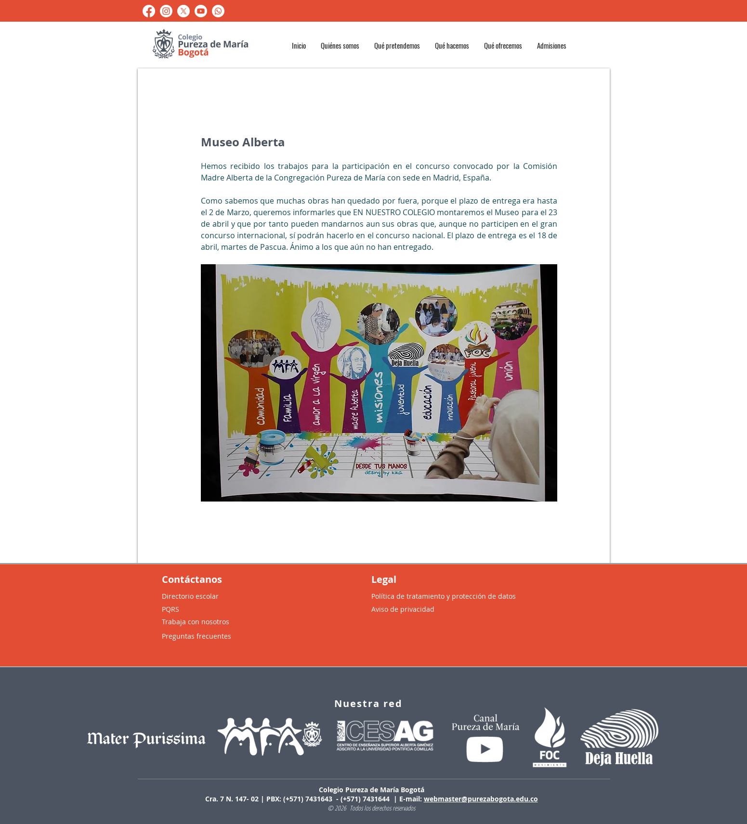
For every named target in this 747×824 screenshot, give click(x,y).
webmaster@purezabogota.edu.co (481, 798)
